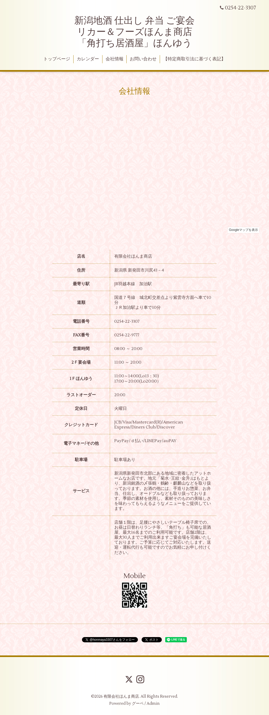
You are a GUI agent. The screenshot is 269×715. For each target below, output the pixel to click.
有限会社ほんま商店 (121, 696)
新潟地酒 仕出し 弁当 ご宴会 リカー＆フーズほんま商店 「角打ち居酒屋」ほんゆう (134, 32)
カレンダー (88, 59)
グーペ (138, 703)
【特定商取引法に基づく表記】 (194, 59)
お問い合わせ (143, 59)
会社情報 (114, 59)
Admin (153, 703)
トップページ (56, 59)
